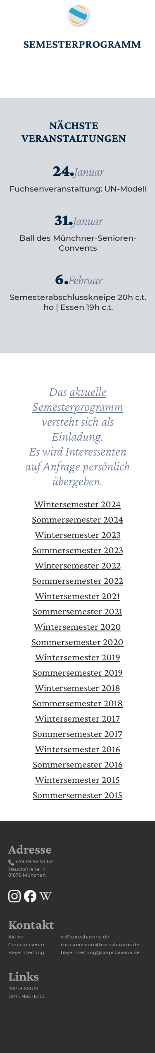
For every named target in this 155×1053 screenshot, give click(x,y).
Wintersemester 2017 (77, 718)
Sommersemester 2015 (77, 794)
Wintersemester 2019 (77, 656)
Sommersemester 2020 (77, 641)
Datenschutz (26, 996)
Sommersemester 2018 (77, 702)
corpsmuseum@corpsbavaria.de (100, 944)
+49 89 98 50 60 (34, 861)
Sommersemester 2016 (78, 764)
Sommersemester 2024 (77, 519)
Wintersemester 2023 (78, 534)
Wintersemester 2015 (77, 779)
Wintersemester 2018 (77, 687)
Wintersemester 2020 (77, 626)
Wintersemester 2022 (78, 565)
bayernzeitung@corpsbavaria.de (100, 952)
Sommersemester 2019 (78, 672)
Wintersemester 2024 (77, 503)
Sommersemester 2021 (77, 610)
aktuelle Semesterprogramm (77, 399)
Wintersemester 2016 (77, 748)
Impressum (23, 988)
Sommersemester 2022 (77, 580)
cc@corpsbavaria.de (85, 937)
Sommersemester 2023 (77, 549)
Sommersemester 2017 (77, 733)
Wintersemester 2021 (77, 595)
